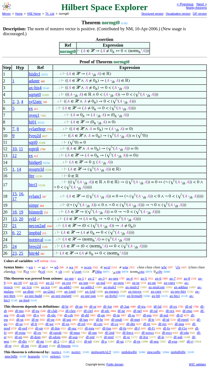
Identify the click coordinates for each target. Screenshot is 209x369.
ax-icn (45, 287)
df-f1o (182, 328)
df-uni (67, 319)
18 (14, 212)
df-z (104, 341)
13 (14, 219)
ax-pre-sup (88, 296)
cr (27, 271)
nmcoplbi (154, 352)
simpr (34, 205)
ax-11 (34, 283)
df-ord (22, 328)
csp (118, 271)
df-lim (55, 328)
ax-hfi (156, 296)
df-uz (120, 341)
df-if (179, 315)
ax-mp (69, 278)
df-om (92, 333)
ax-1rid (90, 291)
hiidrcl (34, 74)
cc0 (42, 271)
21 (14, 225)
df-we (49, 324)
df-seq (154, 341)
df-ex (173, 306)
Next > (201, 4)
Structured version (152, 13)
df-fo (166, 328)
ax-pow (118, 283)
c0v (159, 271)
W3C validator (197, 364)
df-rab (20, 315)
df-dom (35, 337)
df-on (39, 328)
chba (98, 271)
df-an (78, 306)
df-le (161, 337)
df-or (92, 306)
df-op (50, 319)
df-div (22, 341)
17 (14, 198)
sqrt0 (33, 142)
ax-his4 (35, 87)
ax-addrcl (87, 287)
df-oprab (55, 333)
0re (31, 175)
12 (14, 155)
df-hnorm (63, 346)
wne (125, 267)
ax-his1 (175, 296)
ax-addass (181, 287)
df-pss (147, 315)
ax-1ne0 (70, 291)
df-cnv (98, 324)
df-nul (164, 315)
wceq (87, 267)
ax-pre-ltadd (33, 296)
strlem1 (55, 356)
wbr (164, 267)
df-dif (85, 315)
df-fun (106, 328)
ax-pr (135, 283)
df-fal (157, 306)
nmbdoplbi (129, 352)
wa (71, 267)
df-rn (146, 324)
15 (14, 193)
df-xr (126, 337)
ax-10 (18, 283)
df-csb (68, 315)
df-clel (88, 311)
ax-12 (50, 283)
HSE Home (34, 13)
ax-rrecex (135, 291)
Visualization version (178, 13)
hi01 (32, 122)
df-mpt (135, 319)
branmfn (34, 356)
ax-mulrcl (132, 287)
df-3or (107, 306)
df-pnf (90, 337)
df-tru (141, 306)
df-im (25, 346)
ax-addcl (65, 287)
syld (32, 219)
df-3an (124, 306)
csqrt (78, 271)
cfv (178, 267)
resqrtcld (36, 169)
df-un (101, 315)
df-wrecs (148, 333)
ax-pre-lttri (178, 291)
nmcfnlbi (11, 356)
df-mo (19, 311)
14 (19, 169)
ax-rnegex (112, 291)
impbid (35, 232)
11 (21, 148)
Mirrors (6, 13)
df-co (114, 324)
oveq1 (34, 115)
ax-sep (83, 283)
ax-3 (101, 278)
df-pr (35, 319)
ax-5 (144, 278)
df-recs (167, 333)
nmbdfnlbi (178, 352)
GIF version (200, 13)
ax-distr (28, 291)
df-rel (81, 324)
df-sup (73, 337)
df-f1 (151, 328)
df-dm (130, 324)
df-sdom (54, 337)
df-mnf (109, 337)
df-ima (179, 324)
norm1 (76, 352)
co (13, 271)
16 (21, 193)
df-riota (20, 333)
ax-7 (172, 278)
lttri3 (33, 184)
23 (14, 253)
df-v (36, 315)
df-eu (35, 311)
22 (19, 232)
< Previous (185, 4)
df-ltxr (143, 337)
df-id (165, 319)
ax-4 (129, 278)
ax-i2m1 (49, 291)
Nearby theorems (196, 7)
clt (60, 271)
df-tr (151, 319)
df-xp (65, 324)
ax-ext (66, 283)
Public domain (115, 364)
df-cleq (71, 311)
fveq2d (35, 135)
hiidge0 (35, 162)
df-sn (20, 319)
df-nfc (105, 311)
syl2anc (35, 101)
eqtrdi (34, 148)
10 (14, 148)
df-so (19, 324)
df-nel (137, 311)
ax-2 (91, 278)
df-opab (116, 319)
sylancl (35, 196)
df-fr (34, 324)
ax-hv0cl (111, 296)
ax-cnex (169, 283)
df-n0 (88, 341)
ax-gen (113, 278)
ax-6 (158, 278)
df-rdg (184, 333)
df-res (162, 324)
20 (21, 219)
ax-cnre (156, 291)
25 (21, 253)
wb (56, 267)
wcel (107, 267)
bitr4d (34, 253)
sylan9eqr (37, 129)
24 (14, 246)
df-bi (65, 306)
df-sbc (51, 315)
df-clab (52, 311)
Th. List (49, 13)
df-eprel (183, 319)
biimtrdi (36, 212)
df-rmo (187, 311)
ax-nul (100, 283)
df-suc (72, 328)
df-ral (154, 311)
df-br (99, 319)
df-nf (188, 306)
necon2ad (37, 225)
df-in (116, 315)
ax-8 (187, 278)
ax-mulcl (109, 287)
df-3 (72, 341)
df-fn (122, 328)
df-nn (40, 341)
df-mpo (75, 333)
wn (31, 267)
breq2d (35, 246)
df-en (18, 337)
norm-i (56, 352)
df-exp (172, 341)
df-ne (121, 311)
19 (21, 212)
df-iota (89, 328)
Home (19, 13)
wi (43, 267)
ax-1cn (27, 287)
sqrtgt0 (35, 94)
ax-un (152, 283)
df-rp (136, 341)
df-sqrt (43, 346)
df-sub (178, 337)
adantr (34, 81)
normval (36, 239)
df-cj (190, 341)
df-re (8, 346)
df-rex (170, 311)
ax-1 (81, 278)
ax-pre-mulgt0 (61, 296)
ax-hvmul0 (134, 296)
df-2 (56, 341)
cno (142, 271)
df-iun (83, 319)
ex (31, 108)
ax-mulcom (157, 287)
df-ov (37, 333)
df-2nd (109, 333)
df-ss (131, 315)
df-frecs (127, 333)
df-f (137, 328)
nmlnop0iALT (101, 352)
